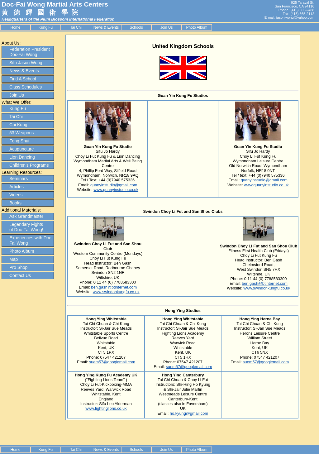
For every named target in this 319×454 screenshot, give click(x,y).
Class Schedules (25, 86)
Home (15, 27)
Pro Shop (18, 267)
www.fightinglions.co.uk (105, 408)
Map (13, 259)
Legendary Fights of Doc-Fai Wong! (26, 227)
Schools (136, 27)
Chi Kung (18, 124)
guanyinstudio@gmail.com (113, 185)
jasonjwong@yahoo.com (295, 17)
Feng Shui (19, 140)
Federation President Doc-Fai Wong (29, 52)
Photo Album (196, 27)
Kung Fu (46, 27)
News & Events (106, 27)
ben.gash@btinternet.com (114, 287)
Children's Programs (29, 165)
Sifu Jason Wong (25, 62)
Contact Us (20, 275)
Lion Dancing (22, 157)
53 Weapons (21, 132)
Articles (16, 186)
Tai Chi (76, 27)
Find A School (22, 78)
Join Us (166, 27)
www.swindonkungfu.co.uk (116, 291)
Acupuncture (21, 148)
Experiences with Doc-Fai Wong (31, 240)
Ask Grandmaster (26, 216)
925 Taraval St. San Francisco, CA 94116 (294, 4)
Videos (16, 194)
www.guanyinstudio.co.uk (115, 189)
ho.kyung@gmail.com (189, 413)
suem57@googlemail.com (112, 362)
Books (15, 202)
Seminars (18, 178)
